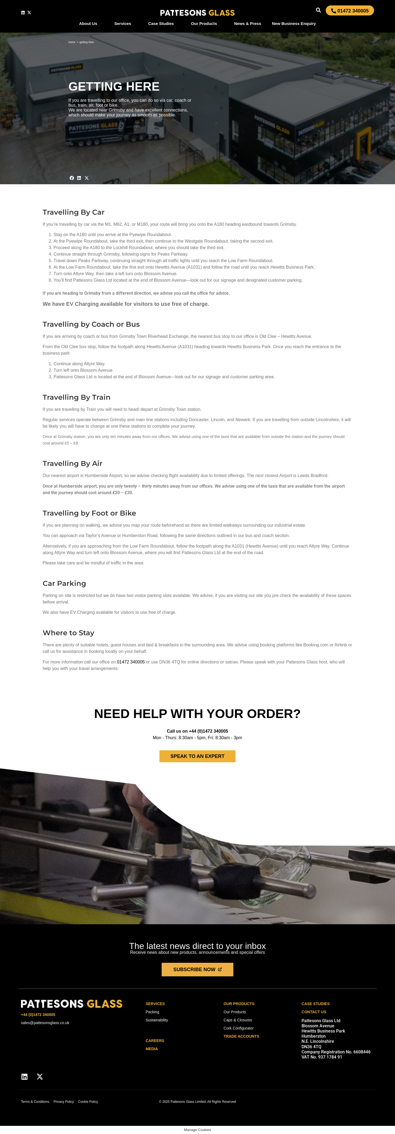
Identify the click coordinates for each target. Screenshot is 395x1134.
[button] (318, 9)
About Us (90, 23)
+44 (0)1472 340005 (208, 731)
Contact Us (314, 1012)
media (152, 1049)
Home (71, 42)
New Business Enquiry (294, 23)
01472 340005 (131, 662)
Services (125, 23)
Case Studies (163, 23)
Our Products (206, 23)
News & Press (247, 23)
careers (155, 1040)
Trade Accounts (241, 1036)
